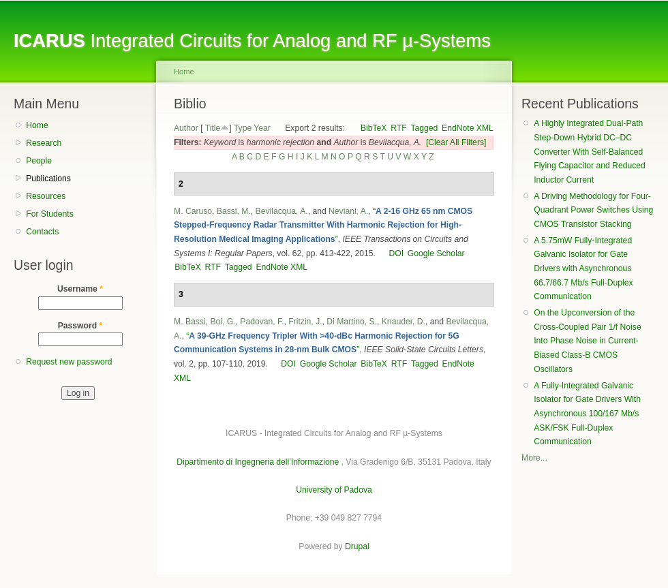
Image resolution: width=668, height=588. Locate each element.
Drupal (357, 546)
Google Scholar (436, 253)
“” (323, 225)
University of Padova (333, 490)
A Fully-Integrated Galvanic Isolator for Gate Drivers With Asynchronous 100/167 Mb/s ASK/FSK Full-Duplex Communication (587, 414)
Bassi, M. (234, 211)
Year (262, 128)
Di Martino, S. (352, 321)
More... (534, 458)
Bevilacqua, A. (282, 211)
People (39, 161)
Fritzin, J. (305, 321)
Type (243, 128)
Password (80, 325)
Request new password (69, 362)
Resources (45, 196)
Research (43, 143)
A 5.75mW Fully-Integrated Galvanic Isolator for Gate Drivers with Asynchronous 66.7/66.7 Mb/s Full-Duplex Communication (583, 269)
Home (37, 125)
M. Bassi (190, 321)
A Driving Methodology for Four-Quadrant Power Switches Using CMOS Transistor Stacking (593, 210)
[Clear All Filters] (456, 142)
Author (186, 128)
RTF (398, 128)
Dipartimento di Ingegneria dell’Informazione (258, 462)
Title (213, 128)
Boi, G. (222, 321)
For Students (50, 214)
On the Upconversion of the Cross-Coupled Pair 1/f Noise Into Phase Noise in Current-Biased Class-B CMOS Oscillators (587, 341)
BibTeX (374, 128)
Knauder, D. (403, 321)
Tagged (424, 128)
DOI (396, 253)
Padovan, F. (262, 321)
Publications (48, 178)
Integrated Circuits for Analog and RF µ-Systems (252, 40)
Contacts (42, 231)
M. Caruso (193, 211)
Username (80, 289)
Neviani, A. (348, 211)
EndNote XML (468, 128)
